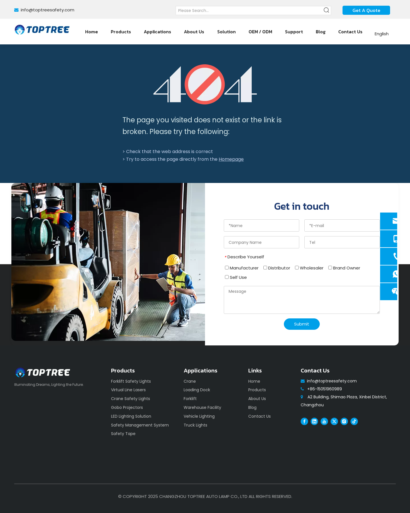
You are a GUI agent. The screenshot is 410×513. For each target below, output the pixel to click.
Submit (301, 324)
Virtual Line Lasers (128, 390)
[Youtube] (324, 421)
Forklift (190, 398)
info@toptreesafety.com (47, 10)
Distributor (276, 268)
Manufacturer (242, 268)
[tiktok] (354, 421)
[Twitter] (334, 421)
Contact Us (259, 416)
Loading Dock (197, 390)
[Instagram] (344, 421)
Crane (190, 381)
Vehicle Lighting (199, 416)
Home (254, 381)
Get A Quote (366, 10)
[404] (205, 84)
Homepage (231, 159)
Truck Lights (195, 425)
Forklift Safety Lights (131, 381)
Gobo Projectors (127, 407)
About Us (257, 398)
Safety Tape (123, 433)
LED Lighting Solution (131, 416)
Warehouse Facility (202, 407)
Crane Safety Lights (130, 398)
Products (257, 390)
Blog (252, 407)
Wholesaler (309, 268)
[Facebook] (304, 421)
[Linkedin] (314, 421)
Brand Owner (344, 268)
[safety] (108, 262)
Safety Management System (140, 425)
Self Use (236, 277)
